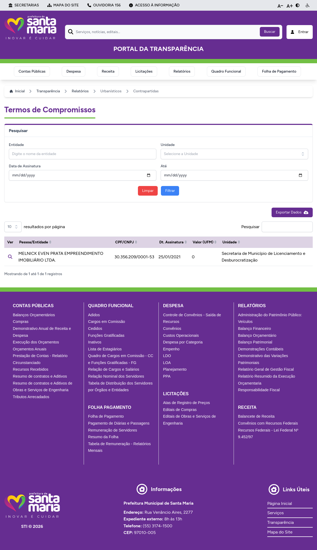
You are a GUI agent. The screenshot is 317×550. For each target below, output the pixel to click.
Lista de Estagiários (105, 349)
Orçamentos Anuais (30, 349)
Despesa (73, 71)
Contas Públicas (31, 71)
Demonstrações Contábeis (261, 349)
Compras (20, 321)
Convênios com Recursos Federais (268, 423)
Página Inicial (279, 503)
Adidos (94, 315)
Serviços (275, 512)
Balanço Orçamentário (257, 335)
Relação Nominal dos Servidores (116, 376)
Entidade (16, 145)
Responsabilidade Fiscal (259, 390)
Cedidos (95, 328)
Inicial (17, 91)
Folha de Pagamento (279, 71)
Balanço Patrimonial (255, 342)
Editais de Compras (180, 409)
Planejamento (175, 369)
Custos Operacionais (181, 335)
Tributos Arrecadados (31, 397)
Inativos (95, 342)
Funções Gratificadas (106, 335)
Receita (108, 71)
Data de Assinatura (25, 166)
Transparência (48, 91)
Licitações (143, 71)
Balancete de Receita (256, 416)
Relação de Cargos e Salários (113, 369)
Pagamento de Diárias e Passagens (119, 423)
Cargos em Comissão (106, 321)
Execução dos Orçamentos (36, 342)
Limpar (148, 190)
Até (164, 166)
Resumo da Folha (103, 437)
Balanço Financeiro (254, 328)
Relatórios (181, 71)
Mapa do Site (279, 532)
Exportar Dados (292, 212)
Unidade (168, 145)
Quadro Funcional (226, 71)
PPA (167, 376)
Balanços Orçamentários (34, 315)
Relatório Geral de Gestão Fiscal (266, 369)
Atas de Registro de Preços (186, 403)
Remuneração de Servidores (112, 430)
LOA (167, 363)
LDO (167, 356)
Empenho (171, 349)
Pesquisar (250, 226)
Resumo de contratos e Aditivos (40, 376)
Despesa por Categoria (183, 342)
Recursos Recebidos (30, 369)
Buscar (269, 31)
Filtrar (170, 190)
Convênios (172, 328)
